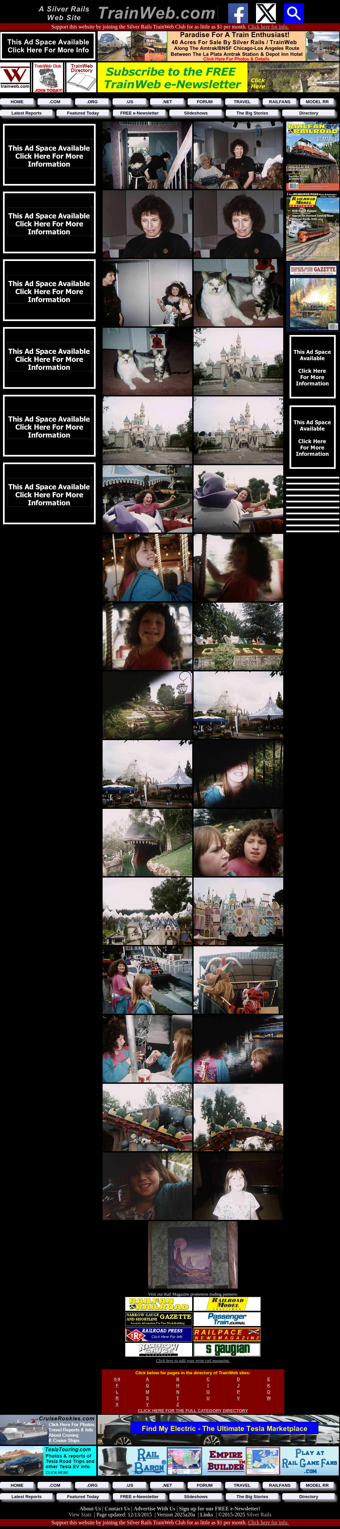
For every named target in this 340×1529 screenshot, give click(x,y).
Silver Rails (259, 1514)
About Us (91, 1508)
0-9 (117, 1379)
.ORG (92, 101)
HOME (17, 101)
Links (206, 1514)
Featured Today (83, 113)
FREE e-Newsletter (139, 113)
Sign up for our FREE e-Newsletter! (219, 1508)
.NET (167, 101)
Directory (308, 113)
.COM (54, 101)
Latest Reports (26, 113)
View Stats (79, 1514)
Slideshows (196, 113)
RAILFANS (280, 101)
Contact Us (118, 1508)
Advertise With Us (155, 1508)
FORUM (205, 101)
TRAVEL (242, 101)
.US (129, 101)
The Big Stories (252, 113)
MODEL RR (317, 101)
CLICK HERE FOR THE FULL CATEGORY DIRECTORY (193, 1410)
